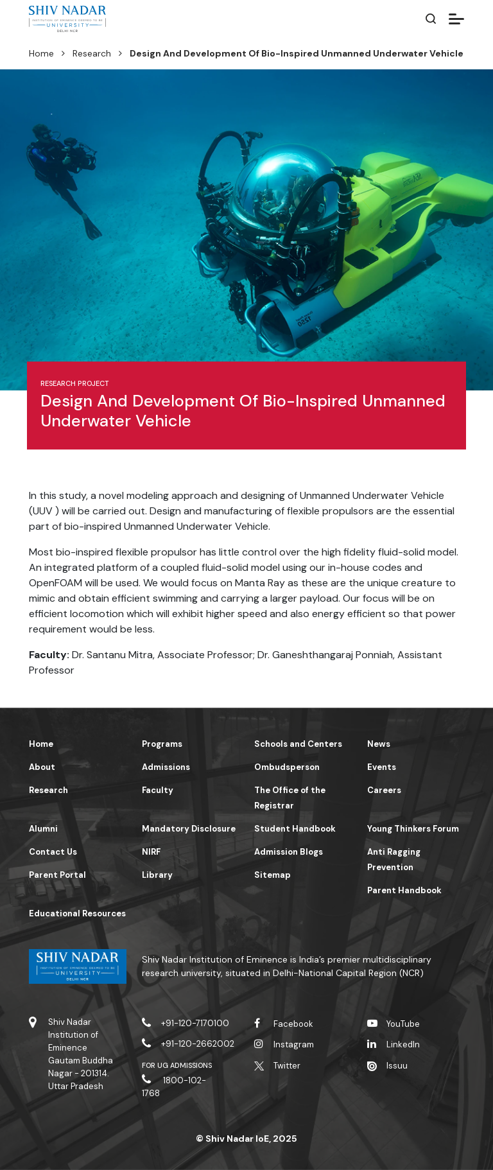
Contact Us (53, 851)
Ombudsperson (287, 767)
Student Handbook (295, 828)
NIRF (151, 851)
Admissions (166, 767)
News (378, 743)
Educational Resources (77, 913)
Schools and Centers (298, 743)
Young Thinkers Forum (413, 828)
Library (157, 874)
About (42, 767)
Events (381, 767)
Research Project (74, 383)
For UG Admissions (177, 1065)
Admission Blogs (288, 851)
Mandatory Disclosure (189, 828)
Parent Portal (57, 874)
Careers (384, 790)
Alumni (43, 828)
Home (41, 53)
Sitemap (272, 874)
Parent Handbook (404, 890)
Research (92, 53)
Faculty (157, 790)
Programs (162, 743)
